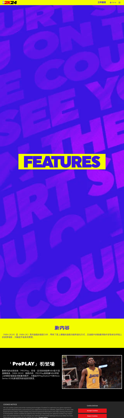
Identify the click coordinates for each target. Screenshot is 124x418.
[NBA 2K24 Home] (9, 2)
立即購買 (102, 3)
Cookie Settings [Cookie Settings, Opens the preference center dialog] (92, 407)
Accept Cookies (92, 412)
